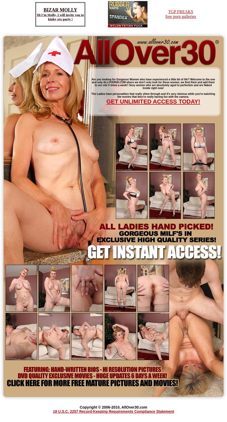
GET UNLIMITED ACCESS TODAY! (153, 101)
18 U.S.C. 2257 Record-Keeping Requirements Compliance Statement (113, 411)
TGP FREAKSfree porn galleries (180, 14)
